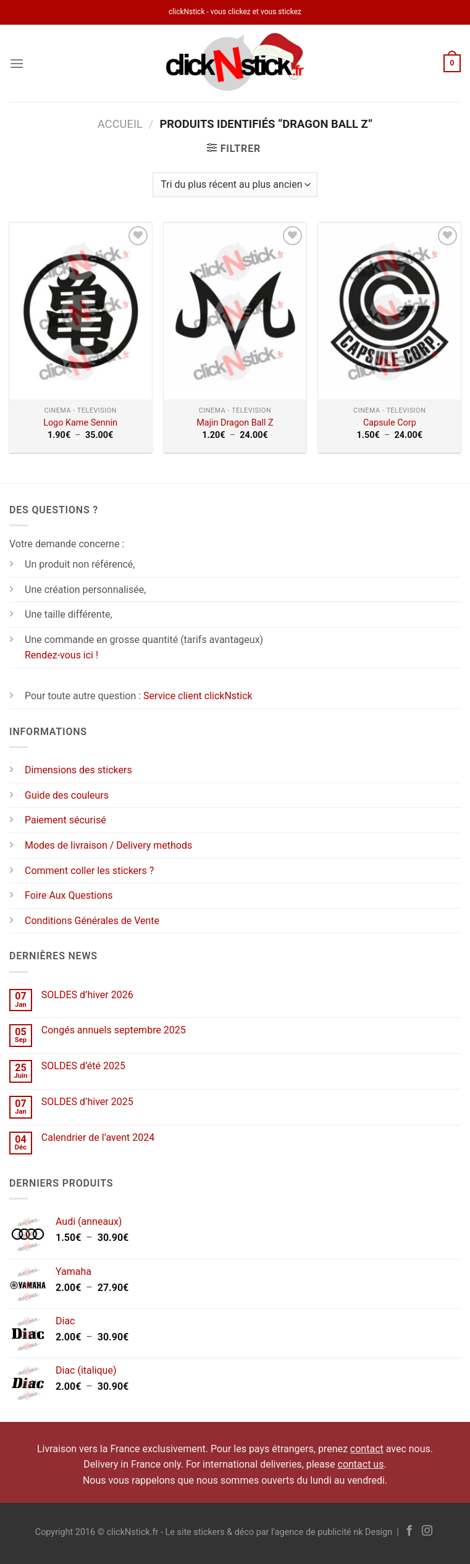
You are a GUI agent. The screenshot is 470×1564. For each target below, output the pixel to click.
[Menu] (16, 63)
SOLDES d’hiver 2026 (87, 995)
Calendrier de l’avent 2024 (97, 1137)
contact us (361, 1464)
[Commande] (235, 184)
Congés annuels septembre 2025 (113, 1030)
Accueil (120, 123)
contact (367, 1449)
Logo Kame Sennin (80, 423)
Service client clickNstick (198, 696)
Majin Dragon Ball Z (235, 423)
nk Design (372, 1532)
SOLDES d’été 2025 (83, 1066)
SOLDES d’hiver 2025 (87, 1102)
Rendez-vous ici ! (61, 655)
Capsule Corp (389, 423)
